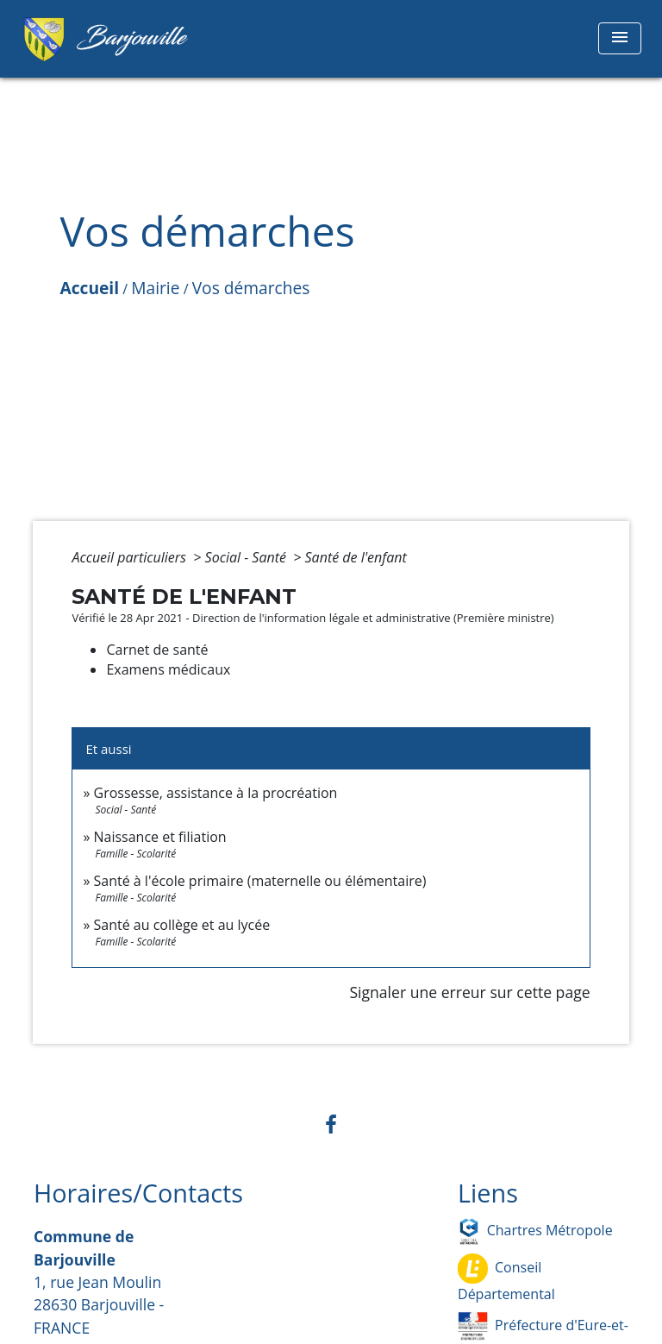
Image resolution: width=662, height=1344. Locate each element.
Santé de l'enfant (356, 557)
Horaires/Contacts (138, 1193)
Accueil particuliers (131, 557)
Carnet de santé (157, 649)
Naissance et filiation (160, 836)
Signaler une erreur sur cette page (469, 992)
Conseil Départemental (506, 1278)
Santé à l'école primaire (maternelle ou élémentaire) (260, 880)
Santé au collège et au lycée (182, 924)
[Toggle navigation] (619, 38)
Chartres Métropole (535, 1231)
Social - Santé (247, 557)
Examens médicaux (168, 669)
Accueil (89, 287)
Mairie (155, 287)
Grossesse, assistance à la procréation (216, 792)
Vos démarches (251, 287)
